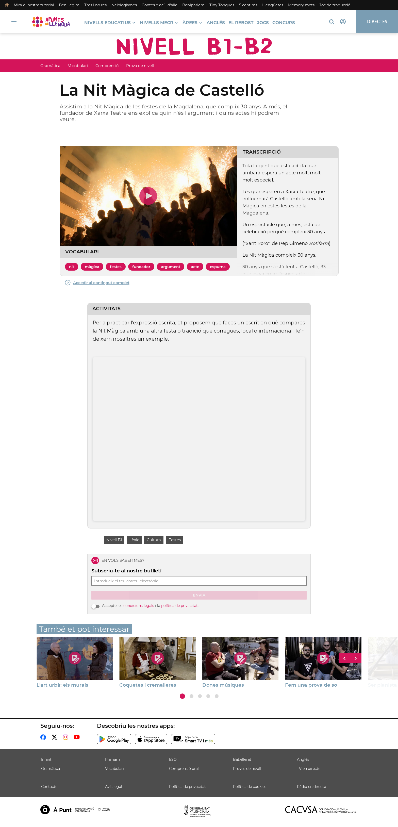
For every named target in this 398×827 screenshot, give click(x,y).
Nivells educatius (107, 22)
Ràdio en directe (311, 786)
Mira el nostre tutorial (34, 5)
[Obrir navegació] (14, 22)
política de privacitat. (179, 605)
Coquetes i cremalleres (147, 685)
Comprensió (107, 65)
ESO (173, 759)
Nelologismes (124, 5)
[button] (182, 696)
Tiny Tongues (221, 5)
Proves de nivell (247, 768)
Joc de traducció (334, 5)
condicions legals (138, 605)
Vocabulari (78, 65)
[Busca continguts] (332, 22)
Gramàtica (50, 65)
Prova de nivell (140, 65)
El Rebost (241, 22)
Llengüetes (272, 5)
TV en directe (308, 768)
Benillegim (69, 5)
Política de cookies (249, 786)
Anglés (216, 22)
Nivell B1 (114, 539)
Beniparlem (193, 5)
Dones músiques (223, 685)
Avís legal (113, 786)
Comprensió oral (184, 768)
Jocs (263, 22)
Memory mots (301, 5)
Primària (113, 759)
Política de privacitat (187, 786)
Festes (175, 539)
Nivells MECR (156, 22)
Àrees (190, 22)
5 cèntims (248, 5)
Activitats (106, 308)
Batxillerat (242, 759)
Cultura (154, 539)
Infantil (47, 759)
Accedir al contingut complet (97, 283)
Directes (377, 21)
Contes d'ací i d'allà (159, 5)
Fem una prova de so (311, 685)
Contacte (49, 786)
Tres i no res (95, 5)
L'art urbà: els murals (62, 685)
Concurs (283, 22)
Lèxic (134, 539)
